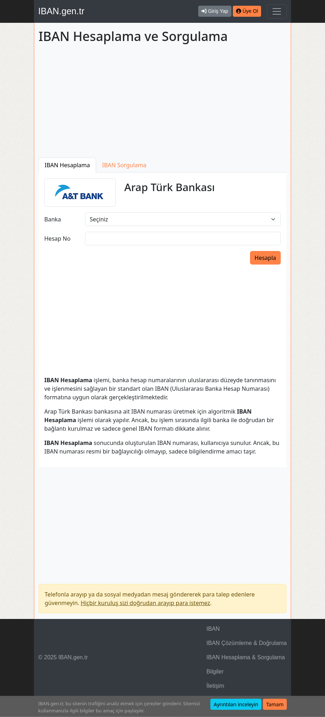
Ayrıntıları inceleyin (236, 704)
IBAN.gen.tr (61, 11)
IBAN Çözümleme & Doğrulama (246, 643)
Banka (52, 219)
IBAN (213, 629)
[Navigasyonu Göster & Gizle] (277, 11)
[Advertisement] (162, 102)
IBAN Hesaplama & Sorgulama (245, 657)
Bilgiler (215, 672)
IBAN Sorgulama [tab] (124, 165)
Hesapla (265, 258)
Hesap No (57, 238)
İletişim (215, 686)
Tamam (275, 704)
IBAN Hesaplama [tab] (67, 165)
